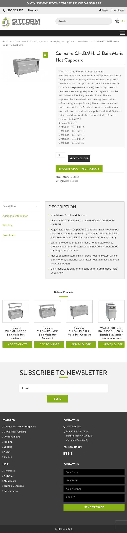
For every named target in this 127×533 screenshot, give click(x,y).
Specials (8, 447)
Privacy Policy (11, 491)
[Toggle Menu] (122, 33)
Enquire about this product (79, 168)
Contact (8, 457)
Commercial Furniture (15, 432)
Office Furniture (12, 437)
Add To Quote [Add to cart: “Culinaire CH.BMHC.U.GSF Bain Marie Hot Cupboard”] (49, 344)
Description (9, 206)
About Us (9, 476)
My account (10, 481)
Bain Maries (84, 41)
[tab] (21, 206)
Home (9, 41)
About (7, 452)
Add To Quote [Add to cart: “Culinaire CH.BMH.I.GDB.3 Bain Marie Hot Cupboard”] (17, 344)
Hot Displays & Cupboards (62, 41)
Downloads (8, 235)
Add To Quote (78, 158)
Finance (33, 10)
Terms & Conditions (14, 486)
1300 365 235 (14, 10)
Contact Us (9, 470)
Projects (8, 442)
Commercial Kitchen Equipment (30, 41)
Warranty (7, 225)
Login (103, 10)
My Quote (118, 10)
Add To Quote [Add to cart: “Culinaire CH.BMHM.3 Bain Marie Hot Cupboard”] (81, 344)
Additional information (15, 215)
